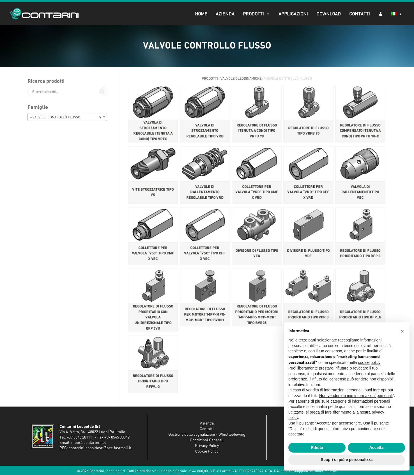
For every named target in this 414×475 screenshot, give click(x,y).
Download (327, 14)
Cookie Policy (206, 451)
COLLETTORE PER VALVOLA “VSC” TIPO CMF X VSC (153, 253)
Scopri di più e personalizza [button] (346, 459)
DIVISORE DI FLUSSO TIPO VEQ (256, 253)
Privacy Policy (207, 446)
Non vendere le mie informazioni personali (355, 395)
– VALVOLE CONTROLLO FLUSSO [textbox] (65, 117)
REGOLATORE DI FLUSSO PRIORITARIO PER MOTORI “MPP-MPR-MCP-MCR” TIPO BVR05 (256, 315)
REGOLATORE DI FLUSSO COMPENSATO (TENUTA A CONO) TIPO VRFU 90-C (360, 131)
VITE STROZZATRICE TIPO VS (153, 192)
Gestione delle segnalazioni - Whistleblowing (206, 435)
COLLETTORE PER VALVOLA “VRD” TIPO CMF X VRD (256, 192)
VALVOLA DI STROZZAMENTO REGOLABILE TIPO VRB (205, 131)
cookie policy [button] (369, 362)
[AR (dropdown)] (379, 13)
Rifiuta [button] (317, 447)
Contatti (358, 14)
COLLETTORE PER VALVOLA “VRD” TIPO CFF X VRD (308, 192)
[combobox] (67, 117)
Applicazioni (292, 14)
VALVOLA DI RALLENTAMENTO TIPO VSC (360, 192)
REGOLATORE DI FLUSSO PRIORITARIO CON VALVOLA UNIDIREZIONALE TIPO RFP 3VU (153, 317)
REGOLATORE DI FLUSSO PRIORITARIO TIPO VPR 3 (308, 314)
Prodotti (255, 14)
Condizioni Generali (207, 440)
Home (200, 14)
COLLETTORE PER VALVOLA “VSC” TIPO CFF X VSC (204, 253)
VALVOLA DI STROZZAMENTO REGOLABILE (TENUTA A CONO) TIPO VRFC (153, 131)
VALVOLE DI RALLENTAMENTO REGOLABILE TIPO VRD (205, 192)
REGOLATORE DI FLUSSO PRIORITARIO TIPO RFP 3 (360, 253)
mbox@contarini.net (88, 443)
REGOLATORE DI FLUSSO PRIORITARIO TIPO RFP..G (360, 314)
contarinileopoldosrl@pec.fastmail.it (100, 448)
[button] (402, 331)
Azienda (224, 14)
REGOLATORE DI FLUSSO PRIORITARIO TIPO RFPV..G (153, 381)
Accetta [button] (376, 447)
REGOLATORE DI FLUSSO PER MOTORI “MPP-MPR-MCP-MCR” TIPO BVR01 (204, 314)
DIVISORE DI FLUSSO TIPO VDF (308, 253)
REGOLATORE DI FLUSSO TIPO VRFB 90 (308, 131)
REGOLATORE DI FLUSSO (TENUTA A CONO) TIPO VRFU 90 (256, 131)
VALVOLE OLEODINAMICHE (240, 78)
